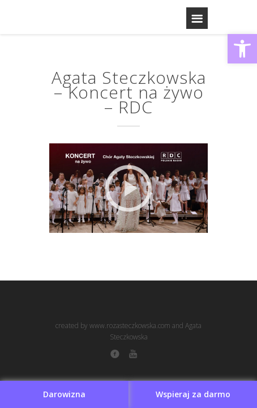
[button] (242, 48)
